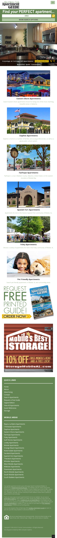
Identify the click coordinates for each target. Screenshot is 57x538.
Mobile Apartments (11, 445)
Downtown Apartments (13, 469)
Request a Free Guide (12, 400)
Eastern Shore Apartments (14, 432)
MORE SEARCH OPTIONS (28, 20)
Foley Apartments (10, 437)
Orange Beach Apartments (14, 448)
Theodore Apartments (12, 459)
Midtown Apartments (12, 466)
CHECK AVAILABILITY (41, 61)
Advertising (8, 392)
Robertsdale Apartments (13, 451)
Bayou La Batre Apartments (14, 424)
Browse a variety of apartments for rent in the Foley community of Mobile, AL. (28, 232)
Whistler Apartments (12, 461)
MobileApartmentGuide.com (19, 488)
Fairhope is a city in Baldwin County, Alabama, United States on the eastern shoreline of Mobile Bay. (28, 161)
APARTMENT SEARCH (10, 499)
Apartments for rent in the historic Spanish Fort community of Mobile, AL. (28, 198)
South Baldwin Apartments (14, 477)
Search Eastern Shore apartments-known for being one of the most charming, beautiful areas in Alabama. (28, 87)
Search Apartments (11, 397)
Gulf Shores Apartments (13, 440)
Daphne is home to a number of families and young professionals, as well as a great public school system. (28, 124)
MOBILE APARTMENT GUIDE (37, 508)
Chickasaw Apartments (12, 427)
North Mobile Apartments (14, 472)
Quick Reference (10, 408)
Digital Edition (9, 403)
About (6, 389)
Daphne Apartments (11, 429)
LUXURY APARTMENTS (10, 503)
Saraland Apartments (12, 453)
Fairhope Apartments (12, 435)
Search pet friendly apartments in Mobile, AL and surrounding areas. (28, 267)
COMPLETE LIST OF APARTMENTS (30, 500)
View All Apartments (11, 405)
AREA (27, 16)
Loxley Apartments (11, 443)
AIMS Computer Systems (25, 530)
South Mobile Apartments (14, 474)
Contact (7, 395)
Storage (7, 411)
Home (6, 387)
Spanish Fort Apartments (13, 456)
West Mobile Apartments (13, 464)
